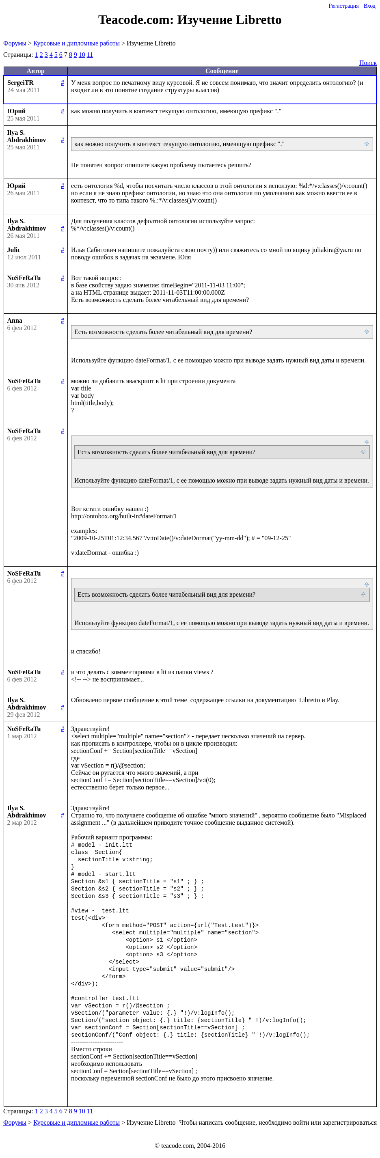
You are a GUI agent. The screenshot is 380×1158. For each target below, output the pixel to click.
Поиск (368, 62)
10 (82, 54)
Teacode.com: (137, 19)
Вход (370, 6)
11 (90, 54)
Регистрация (343, 6)
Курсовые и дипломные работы (76, 43)
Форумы (14, 43)
